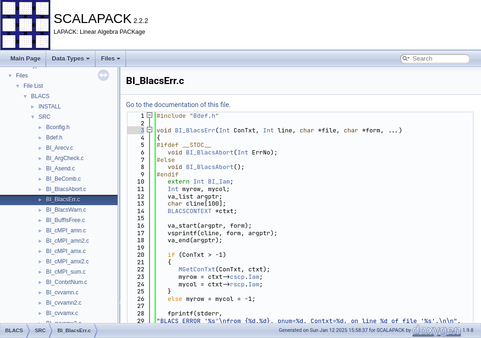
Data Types (70, 58)
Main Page (25, 58)
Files (111, 58)
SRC (44, 117)
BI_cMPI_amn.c (66, 230)
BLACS (40, 96)
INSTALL (50, 106)
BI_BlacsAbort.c (66, 189)
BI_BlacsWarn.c (66, 210)
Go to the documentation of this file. (178, 104)
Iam (253, 277)
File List (33, 86)
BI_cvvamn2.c (63, 303)
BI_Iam (219, 181)
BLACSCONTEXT (189, 211)
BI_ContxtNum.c (66, 282)
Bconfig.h (58, 127)
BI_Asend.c (60, 168)
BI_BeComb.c (63, 179)
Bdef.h (54, 137)
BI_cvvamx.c (62, 313)
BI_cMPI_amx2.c (67, 261)
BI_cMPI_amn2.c (67, 241)
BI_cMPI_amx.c (66, 251)
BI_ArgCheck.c (65, 158)
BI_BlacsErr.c (63, 199)
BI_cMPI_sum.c (66, 272)
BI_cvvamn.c (62, 292)
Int (224, 130)
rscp (237, 284)
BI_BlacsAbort (209, 152)
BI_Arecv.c (59, 148)
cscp (237, 277)
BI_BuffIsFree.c (65, 220)
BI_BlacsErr (195, 130)
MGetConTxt (197, 269)
